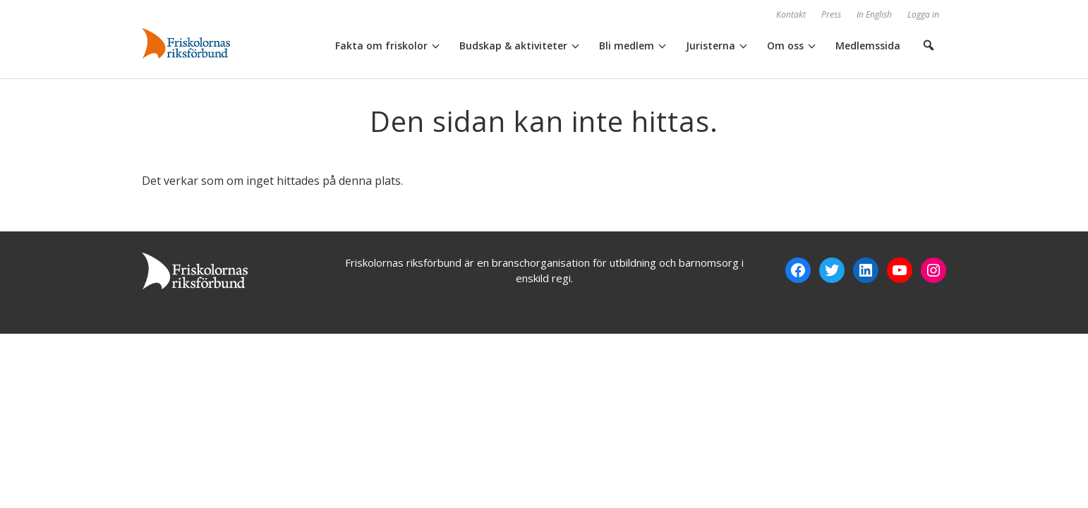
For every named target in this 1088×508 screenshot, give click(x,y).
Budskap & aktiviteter (513, 45)
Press (831, 14)
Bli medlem (626, 45)
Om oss (785, 45)
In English (874, 14)
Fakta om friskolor (381, 45)
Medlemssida (867, 45)
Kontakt (791, 14)
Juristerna (710, 45)
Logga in (923, 14)
